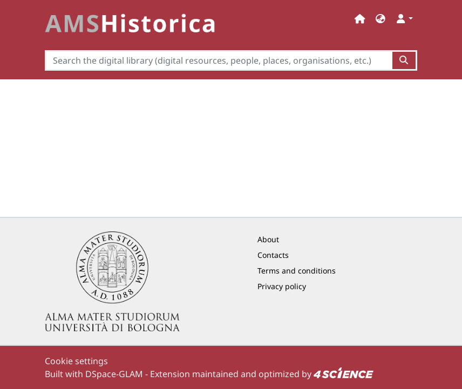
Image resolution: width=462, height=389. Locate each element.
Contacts (273, 255)
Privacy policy (281, 286)
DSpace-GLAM (114, 374)
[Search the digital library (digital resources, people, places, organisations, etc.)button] (404, 60)
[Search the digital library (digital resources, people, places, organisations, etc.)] (218, 60)
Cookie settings (76, 361)
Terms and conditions (296, 270)
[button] (380, 19)
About (268, 239)
